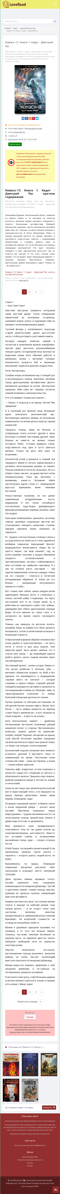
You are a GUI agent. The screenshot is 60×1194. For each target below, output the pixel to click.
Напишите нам (14, 1032)
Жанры (30, 1166)
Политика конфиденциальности (30, 1160)
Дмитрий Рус (19, 132)
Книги (15, 28)
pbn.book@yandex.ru (38, 1145)
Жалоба (30, 1017)
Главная (8, 28)
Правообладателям (30, 1157)
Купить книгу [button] (15, 144)
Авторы (30, 1163)
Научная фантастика (27, 28)
